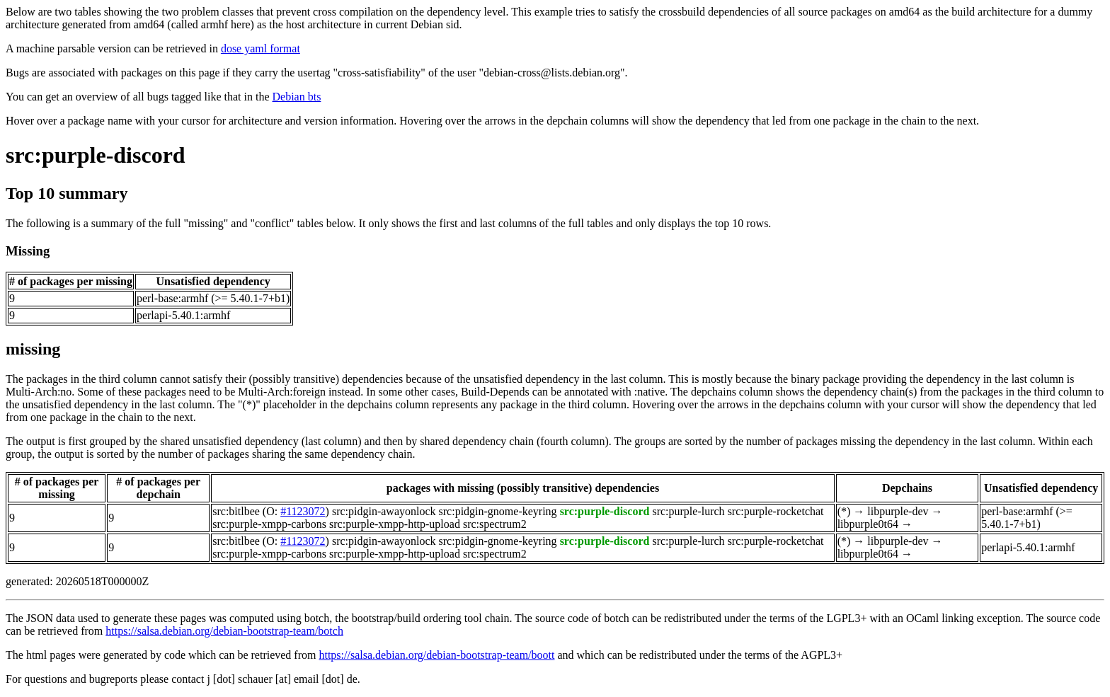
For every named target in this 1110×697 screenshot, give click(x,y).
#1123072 (302, 511)
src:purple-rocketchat (776, 511)
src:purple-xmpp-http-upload (394, 524)
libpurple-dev (897, 511)
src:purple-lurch (688, 511)
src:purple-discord (95, 155)
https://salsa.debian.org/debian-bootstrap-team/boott (436, 655)
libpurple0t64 (867, 524)
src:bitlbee (236, 511)
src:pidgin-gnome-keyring (498, 511)
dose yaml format (260, 48)
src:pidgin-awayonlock (384, 511)
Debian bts (297, 97)
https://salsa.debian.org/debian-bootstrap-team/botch (224, 631)
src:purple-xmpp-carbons (269, 524)
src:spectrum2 (495, 524)
